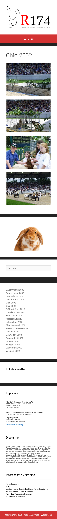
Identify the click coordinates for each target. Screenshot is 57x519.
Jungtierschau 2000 (15, 312)
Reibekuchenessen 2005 (18, 328)
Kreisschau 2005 (14, 315)
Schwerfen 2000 (14, 335)
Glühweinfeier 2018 (15, 309)
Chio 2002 (11, 306)
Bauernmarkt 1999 (15, 290)
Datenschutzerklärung (14, 425)
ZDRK (8, 487)
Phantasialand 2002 (15, 325)
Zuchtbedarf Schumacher (16, 496)
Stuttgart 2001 (13, 341)
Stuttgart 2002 (13, 344)
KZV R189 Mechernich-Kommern (19, 494)
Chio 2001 (11, 302)
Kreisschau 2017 (14, 319)
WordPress (46, 515)
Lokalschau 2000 (14, 322)
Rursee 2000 (12, 331)
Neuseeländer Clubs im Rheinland (19, 492)
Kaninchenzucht (12, 484)
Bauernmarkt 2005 (15, 293)
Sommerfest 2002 (14, 338)
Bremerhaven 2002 (15, 296)
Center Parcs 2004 (15, 299)
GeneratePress (31, 515)
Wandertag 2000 (14, 347)
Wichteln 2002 (13, 351)
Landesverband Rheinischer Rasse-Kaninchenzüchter (27, 489)
